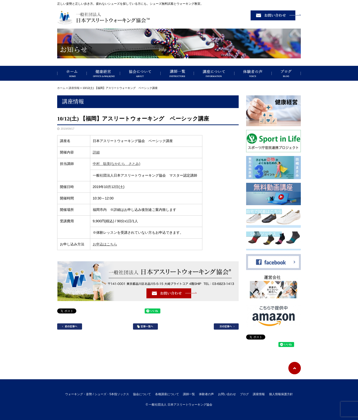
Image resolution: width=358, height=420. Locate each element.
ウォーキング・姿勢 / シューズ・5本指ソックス (72, 73)
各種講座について (167, 394)
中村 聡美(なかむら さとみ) (116, 164)
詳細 (96, 152)
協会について (140, 73)
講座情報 (74, 87)
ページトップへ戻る (294, 368)
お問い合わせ (227, 394)
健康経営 (103, 73)
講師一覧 (177, 73)
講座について (214, 73)
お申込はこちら (105, 244)
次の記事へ (226, 326)
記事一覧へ (145, 326)
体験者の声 (253, 73)
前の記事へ (69, 326)
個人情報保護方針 (281, 394)
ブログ (286, 73)
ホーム (61, 87)
